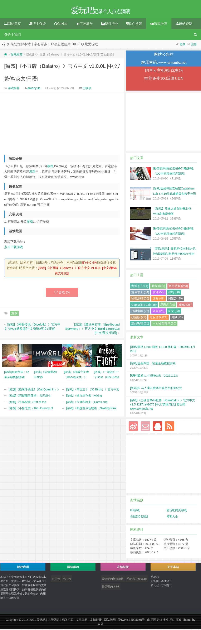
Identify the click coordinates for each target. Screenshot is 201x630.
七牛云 (67, 579)
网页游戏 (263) (178, 287)
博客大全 (172, 517)
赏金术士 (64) (140, 293)
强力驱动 (176, 620)
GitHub (61, 25)
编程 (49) (159, 299)
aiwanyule (34, 89)
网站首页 (12, 25)
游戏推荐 (158, 25)
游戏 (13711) (139, 287)
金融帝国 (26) (140, 312)
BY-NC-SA (89, 263)
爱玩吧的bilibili (110, 587)
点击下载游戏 (13, 248)
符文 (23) (174, 312)
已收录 (87, 89)
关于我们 (12, 35)
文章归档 (82, 620)
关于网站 (54, 620)
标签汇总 (68, 620)
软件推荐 (134, 25)
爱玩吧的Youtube (137, 579)
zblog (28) (184, 305)
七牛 (166, 620)
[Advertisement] (61, 123)
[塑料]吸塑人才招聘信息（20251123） (155, 376)
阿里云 (56, 579)
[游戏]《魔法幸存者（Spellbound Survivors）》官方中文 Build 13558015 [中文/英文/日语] (92, 330)
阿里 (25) (159, 312)
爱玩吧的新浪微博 (113, 579)
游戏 (50, 167)
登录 (183, 45)
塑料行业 (109, 25)
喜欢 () (62, 293)
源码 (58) (174, 293)
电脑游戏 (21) (158, 318)
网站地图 (110, 620)
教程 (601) (158, 287)
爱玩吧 (41, 620)
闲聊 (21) (177, 318)
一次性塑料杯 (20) (164, 324)
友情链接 (96, 620)
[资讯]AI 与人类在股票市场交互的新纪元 (156, 389)
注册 (194, 45)
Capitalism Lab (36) (144, 305)
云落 (100, 625)
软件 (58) (159, 293)
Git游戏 (135, 511)
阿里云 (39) (175, 299)
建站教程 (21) (140, 324)
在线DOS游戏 (139, 517)
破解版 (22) (138, 318)
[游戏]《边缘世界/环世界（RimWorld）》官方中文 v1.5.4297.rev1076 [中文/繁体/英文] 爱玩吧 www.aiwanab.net (162, 405)
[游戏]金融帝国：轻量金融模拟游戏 (153, 364)
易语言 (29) (167, 305)
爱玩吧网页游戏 (176, 511)
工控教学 (84, 25)
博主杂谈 (37, 25)
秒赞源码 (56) (140, 299)
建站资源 (184, 25)
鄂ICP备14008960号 (131, 620)
